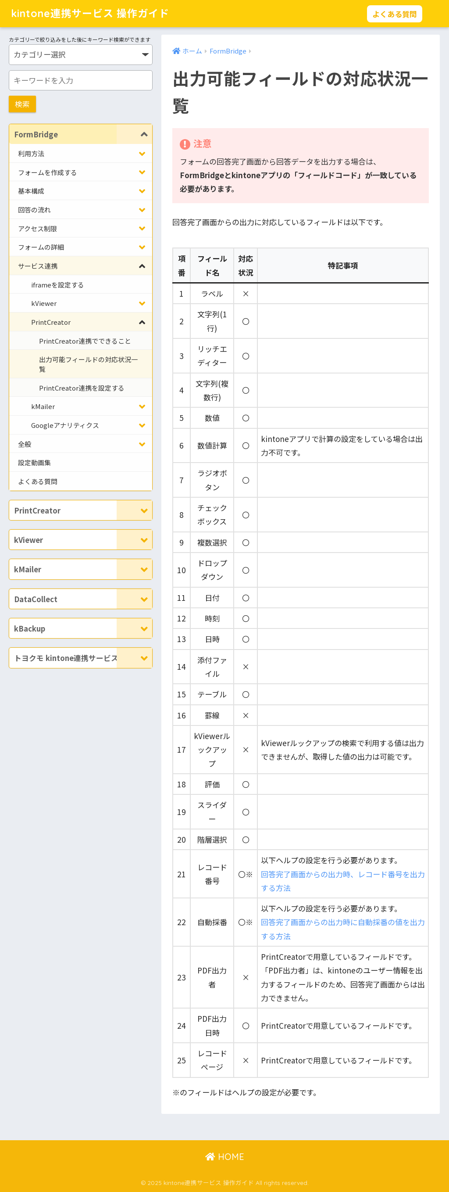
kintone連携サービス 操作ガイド (90, 13)
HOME (224, 1156)
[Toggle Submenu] (134, 134)
